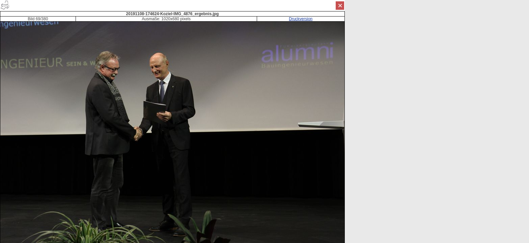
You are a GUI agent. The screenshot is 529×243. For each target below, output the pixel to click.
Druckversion (300, 19)
